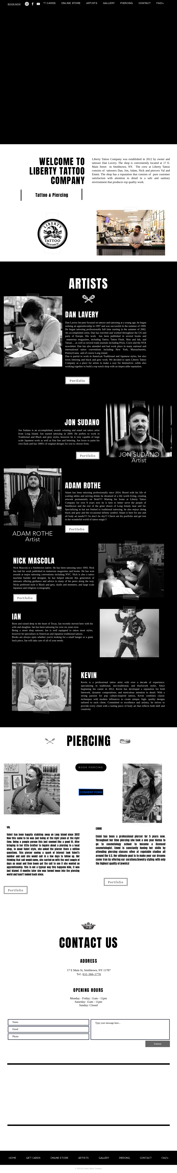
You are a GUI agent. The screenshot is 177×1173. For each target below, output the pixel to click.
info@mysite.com (88, 978)
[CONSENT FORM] (91, 792)
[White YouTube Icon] (38, 4)
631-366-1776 (92, 974)
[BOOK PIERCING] (90, 767)
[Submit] (157, 1044)
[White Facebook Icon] (33, 4)
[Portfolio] (77, 380)
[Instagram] (27, 4)
